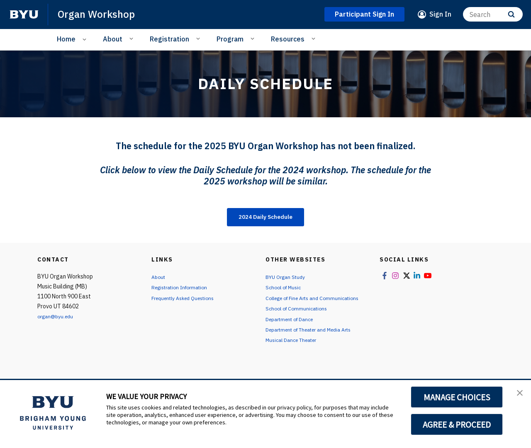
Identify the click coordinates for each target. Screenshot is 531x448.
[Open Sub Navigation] (86, 39)
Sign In (440, 14)
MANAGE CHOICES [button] (457, 397)
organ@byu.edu (57, 318)
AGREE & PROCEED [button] (457, 424)
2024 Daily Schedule (265, 218)
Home (66, 39)
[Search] (493, 14)
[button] (517, 394)
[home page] (24, 14)
